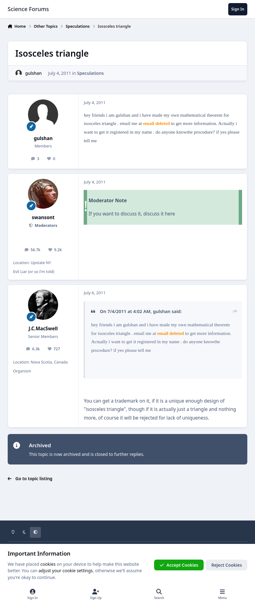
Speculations (90, 73)
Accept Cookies (179, 565)
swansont (43, 217)
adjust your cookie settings (65, 570)
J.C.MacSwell (43, 328)
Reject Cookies (226, 565)
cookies (47, 564)
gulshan (33, 73)
